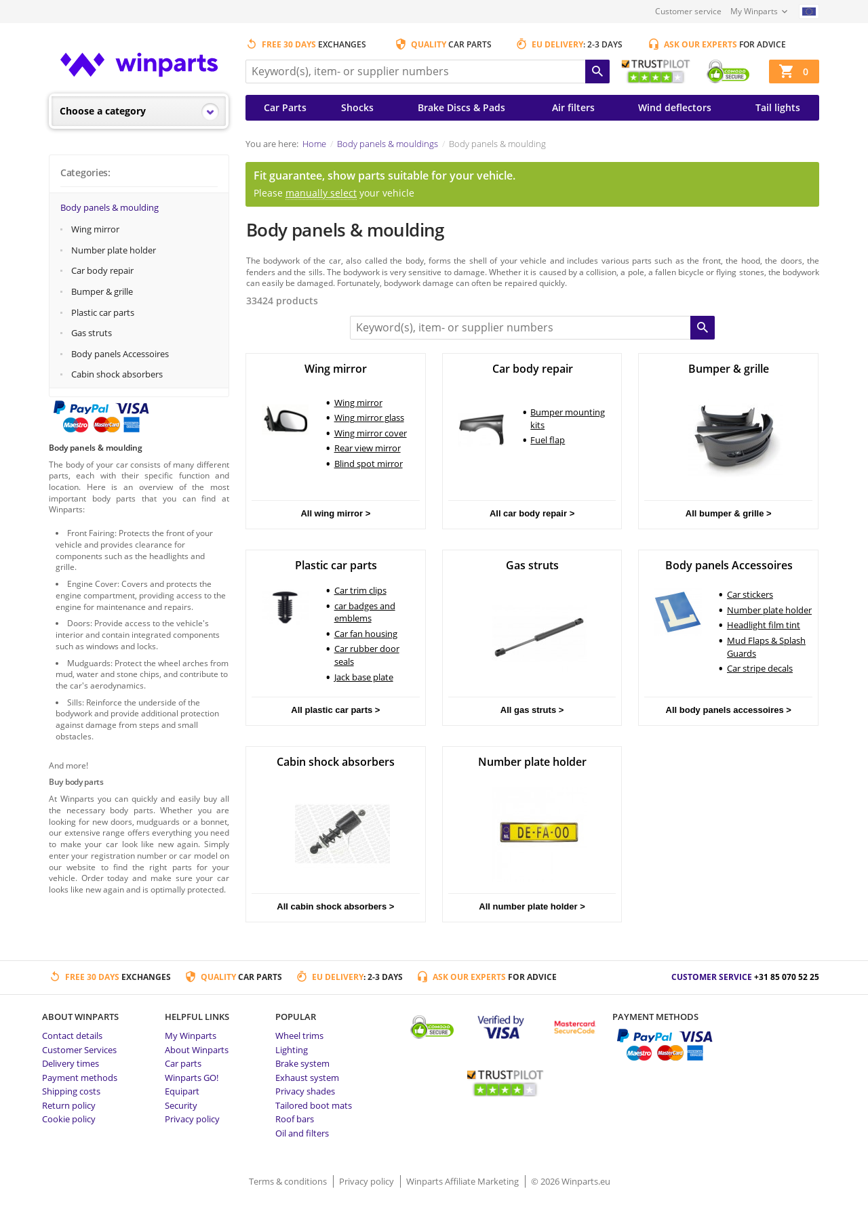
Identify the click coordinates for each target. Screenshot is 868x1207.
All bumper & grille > (729, 513)
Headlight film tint (763, 625)
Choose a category (103, 110)
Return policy (69, 1105)
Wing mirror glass (369, 417)
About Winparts (197, 1050)
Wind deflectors (674, 107)
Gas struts (91, 333)
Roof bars (294, 1119)
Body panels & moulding (109, 207)
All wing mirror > (335, 513)
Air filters (573, 107)
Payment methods (79, 1077)
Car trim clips (360, 590)
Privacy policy (192, 1119)
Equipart (182, 1091)
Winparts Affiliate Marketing (463, 1181)
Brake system (302, 1063)
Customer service (688, 11)
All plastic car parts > (335, 710)
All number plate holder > (532, 906)
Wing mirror (95, 229)
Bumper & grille (102, 291)
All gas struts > (532, 710)
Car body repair (102, 270)
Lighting (291, 1050)
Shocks (357, 107)
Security (181, 1105)
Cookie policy (69, 1119)
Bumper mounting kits (567, 418)
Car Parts (285, 107)
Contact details (72, 1035)
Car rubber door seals (366, 655)
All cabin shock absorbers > (335, 906)
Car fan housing (365, 634)
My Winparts (754, 11)
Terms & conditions (289, 1181)
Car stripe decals (760, 668)
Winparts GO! (191, 1077)
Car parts (183, 1063)
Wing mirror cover (370, 433)
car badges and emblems (364, 612)
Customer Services (79, 1050)
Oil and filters (302, 1133)
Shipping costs (71, 1091)
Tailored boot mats (313, 1105)
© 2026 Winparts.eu (570, 1181)
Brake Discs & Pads (461, 107)
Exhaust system (307, 1077)
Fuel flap (547, 440)
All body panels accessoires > (728, 710)
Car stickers (750, 594)
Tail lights (777, 107)
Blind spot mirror (368, 463)
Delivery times (70, 1063)
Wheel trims (299, 1035)
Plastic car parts (102, 312)
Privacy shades (305, 1091)
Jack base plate (363, 677)
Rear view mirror (367, 448)
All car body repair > (532, 513)
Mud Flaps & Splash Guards (766, 646)
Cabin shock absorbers (117, 374)
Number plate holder (113, 250)
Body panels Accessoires (120, 354)
